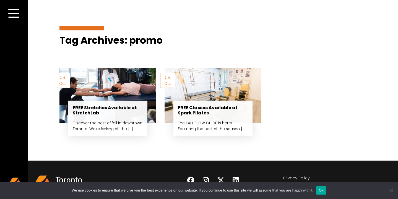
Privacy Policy (296, 178)
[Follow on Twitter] (220, 180)
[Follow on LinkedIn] (236, 180)
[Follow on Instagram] (206, 180)
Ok (321, 190)
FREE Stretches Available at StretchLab (105, 110)
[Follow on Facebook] (190, 180)
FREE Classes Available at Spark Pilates (208, 110)
